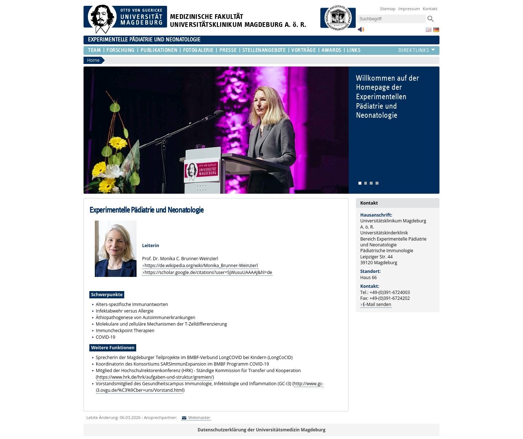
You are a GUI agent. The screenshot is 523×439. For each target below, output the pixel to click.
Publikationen (159, 50)
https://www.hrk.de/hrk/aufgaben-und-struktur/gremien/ (154, 377)
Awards (331, 50)
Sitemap (388, 8)
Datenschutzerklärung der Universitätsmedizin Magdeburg (261, 430)
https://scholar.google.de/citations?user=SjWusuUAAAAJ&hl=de (208, 272)
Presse (227, 50)
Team (94, 50)
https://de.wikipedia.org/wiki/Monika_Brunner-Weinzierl (201, 265)
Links (353, 50)
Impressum (409, 8)
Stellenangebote (263, 50)
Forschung (120, 50)
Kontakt (430, 8)
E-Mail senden (377, 304)
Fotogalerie (198, 50)
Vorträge (303, 50)
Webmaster (198, 417)
